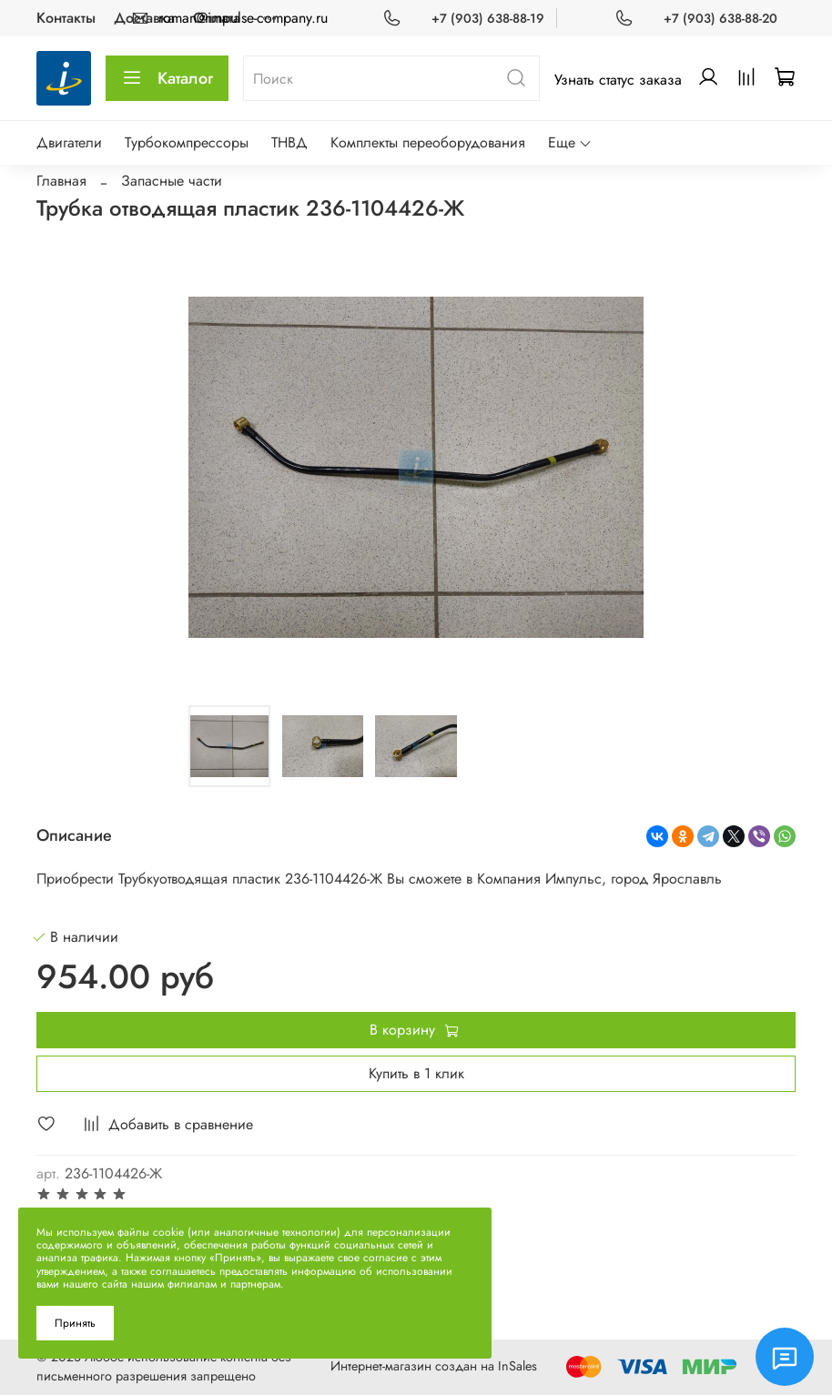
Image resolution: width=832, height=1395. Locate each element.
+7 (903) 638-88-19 (487, 18)
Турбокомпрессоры (187, 142)
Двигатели (69, 142)
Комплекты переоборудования (427, 142)
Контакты (66, 17)
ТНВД (289, 142)
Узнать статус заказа (618, 79)
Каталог (167, 78)
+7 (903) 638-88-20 (720, 18)
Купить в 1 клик (416, 1073)
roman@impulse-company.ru (243, 17)
